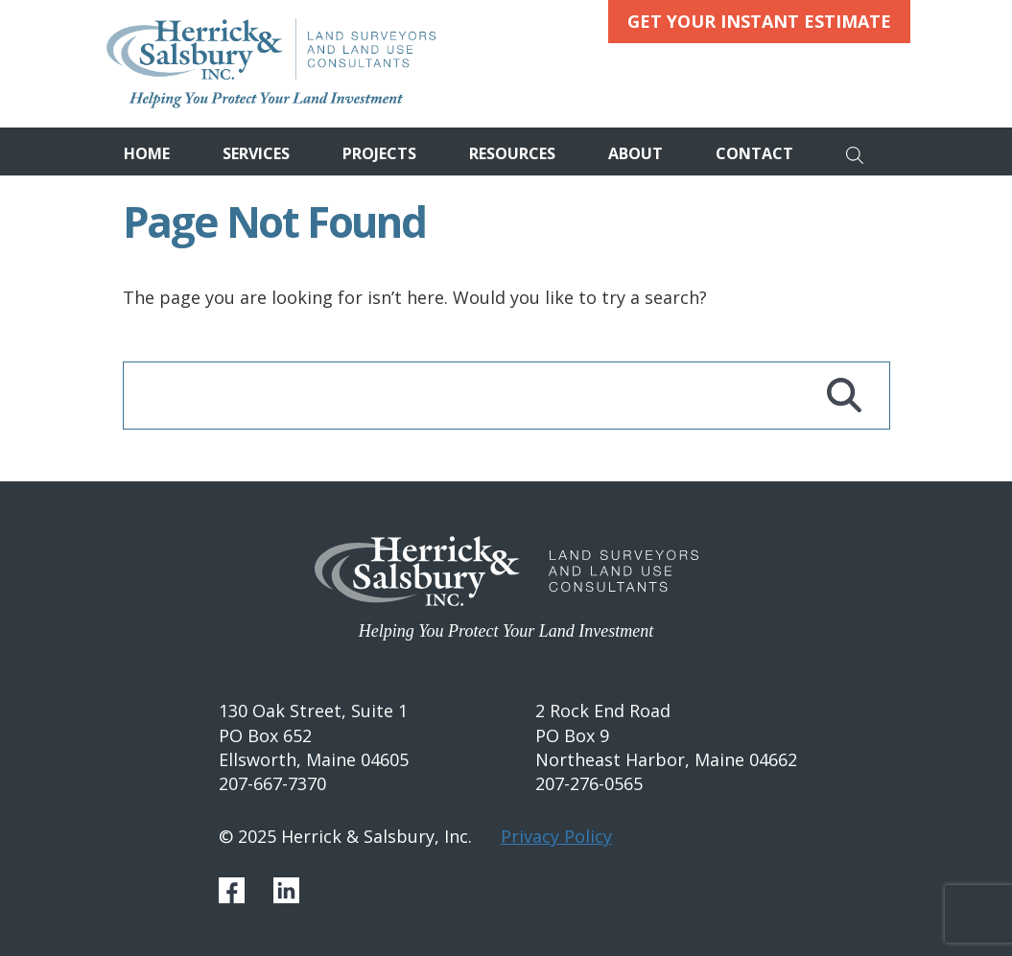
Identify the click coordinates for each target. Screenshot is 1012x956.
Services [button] (256, 153)
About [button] (635, 153)
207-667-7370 (272, 783)
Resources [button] (512, 153)
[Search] (860, 151)
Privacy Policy (556, 836)
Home (147, 153)
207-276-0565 (589, 783)
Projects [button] (379, 153)
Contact (754, 153)
